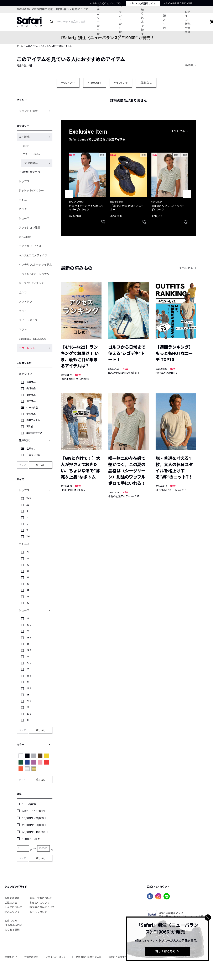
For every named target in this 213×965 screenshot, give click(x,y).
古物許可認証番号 (118, 957)
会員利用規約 (31, 957)
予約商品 (31, 414)
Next (187, 194)
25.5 (28, 663)
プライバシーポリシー (57, 957)
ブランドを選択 (28, 111)
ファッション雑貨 (29, 227)
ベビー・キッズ (28, 320)
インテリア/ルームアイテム (35, 264)
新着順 (189, 65)
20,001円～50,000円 (34, 825)
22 (27, 618)
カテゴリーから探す (98, 22)
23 (27, 631)
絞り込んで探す (142, 22)
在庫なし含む (33, 455)
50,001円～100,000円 (35, 832)
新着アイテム (33, 420)
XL (27, 530)
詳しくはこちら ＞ (167, 951)
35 (27, 596)
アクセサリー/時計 (30, 246)
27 (27, 682)
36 (27, 603)
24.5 (28, 650)
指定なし (146, 82)
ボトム (23, 199)
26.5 (28, 675)
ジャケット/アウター (31, 190)
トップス (24, 181)
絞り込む (40, 465)
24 (27, 644)
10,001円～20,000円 (34, 818)
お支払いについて (40, 902)
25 (27, 656)
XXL (28, 536)
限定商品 (31, 395)
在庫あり (31, 448)
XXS (28, 498)
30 (27, 564)
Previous (69, 194)
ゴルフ (23, 292)
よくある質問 (12, 929)
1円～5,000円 (30, 804)
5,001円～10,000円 (33, 811)
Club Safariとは (13, 925)
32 (27, 577)
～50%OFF (95, 82)
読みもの (164, 22)
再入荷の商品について (42, 907)
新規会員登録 (12, 898)
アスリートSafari (32, 154)
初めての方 (11, 920)
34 (27, 590)
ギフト (23, 329)
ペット (23, 311)
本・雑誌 (24, 136)
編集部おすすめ (34, 433)
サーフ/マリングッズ (31, 283)
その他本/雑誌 (30, 163)
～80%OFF (121, 82)
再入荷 (29, 426)
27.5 (28, 688)
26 (27, 669)
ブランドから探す (120, 22)
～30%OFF (68, 82)
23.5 (28, 637)
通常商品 (31, 382)
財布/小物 (25, 237)
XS (27, 505)
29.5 (28, 714)
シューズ (24, 218)
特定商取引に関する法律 (88, 957)
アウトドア (25, 301)
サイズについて (13, 907)
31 (27, 571)
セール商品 (32, 407)
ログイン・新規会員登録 (187, 22)
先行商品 (31, 388)
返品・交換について (41, 898)
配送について (12, 911)
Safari (26, 145)
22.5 (28, 625)
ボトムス (24, 544)
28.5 (28, 701)
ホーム (20, 46)
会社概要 (11, 957)
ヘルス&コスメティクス (33, 255)
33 (27, 584)
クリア (22, 465)
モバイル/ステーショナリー (35, 274)
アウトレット (27, 348)
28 (27, 552)
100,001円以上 (31, 839)
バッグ (23, 209)
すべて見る (178, 131)
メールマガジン (38, 911)
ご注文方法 (11, 902)
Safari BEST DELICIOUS (32, 338)
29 (27, 558)
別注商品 (31, 401)
